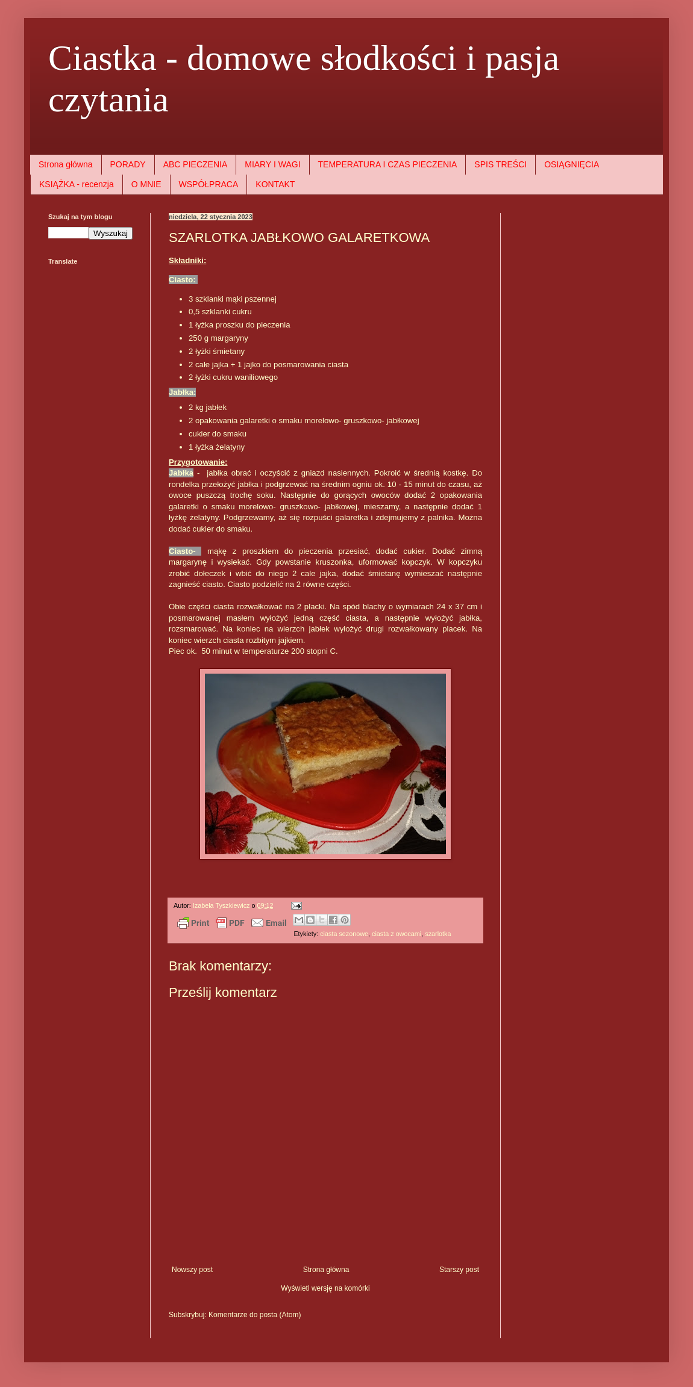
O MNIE (146, 184)
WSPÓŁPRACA (209, 184)
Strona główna (66, 164)
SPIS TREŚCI (500, 164)
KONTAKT (275, 184)
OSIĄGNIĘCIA (571, 164)
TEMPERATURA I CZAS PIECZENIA (387, 164)
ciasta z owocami (396, 933)
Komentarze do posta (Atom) (255, 1315)
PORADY (128, 164)
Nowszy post (192, 1269)
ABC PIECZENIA (195, 164)
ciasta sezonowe (344, 933)
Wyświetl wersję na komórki (325, 1288)
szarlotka (438, 933)
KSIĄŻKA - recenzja (76, 184)
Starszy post (459, 1269)
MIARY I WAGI (272, 164)
